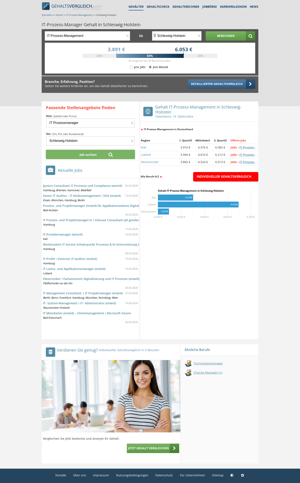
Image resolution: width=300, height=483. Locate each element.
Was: (61, 116)
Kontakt (60, 475)
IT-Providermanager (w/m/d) (62, 234)
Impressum (101, 475)
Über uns (79, 475)
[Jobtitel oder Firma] (90, 123)
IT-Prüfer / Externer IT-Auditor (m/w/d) (70, 259)
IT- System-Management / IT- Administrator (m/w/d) (79, 303)
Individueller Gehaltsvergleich (224, 176)
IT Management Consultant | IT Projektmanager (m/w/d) (83, 293)
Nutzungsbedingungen (132, 475)
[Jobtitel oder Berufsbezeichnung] (87, 36)
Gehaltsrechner (185, 7)
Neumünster (150, 162)
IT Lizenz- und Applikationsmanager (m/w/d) (74, 269)
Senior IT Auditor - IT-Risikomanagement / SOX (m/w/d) (82, 196)
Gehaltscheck (158, 7)
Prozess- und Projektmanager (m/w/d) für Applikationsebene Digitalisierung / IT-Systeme (106, 206)
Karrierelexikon (233, 7)
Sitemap (218, 475)
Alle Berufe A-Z (150, 176)
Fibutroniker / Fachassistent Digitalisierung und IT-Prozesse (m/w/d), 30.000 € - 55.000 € (105, 279)
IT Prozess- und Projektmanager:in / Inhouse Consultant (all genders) (92, 220)
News (254, 7)
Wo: (65, 134)
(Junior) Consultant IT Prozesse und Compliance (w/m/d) (82, 186)
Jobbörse (209, 7)
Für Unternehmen (192, 475)
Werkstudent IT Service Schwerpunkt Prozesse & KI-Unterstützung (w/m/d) (96, 244)
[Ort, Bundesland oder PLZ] (177, 36)
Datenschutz (164, 475)
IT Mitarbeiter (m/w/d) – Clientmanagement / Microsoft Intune (87, 313)
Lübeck (146, 155)
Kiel (143, 147)
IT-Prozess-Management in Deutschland (168, 129)
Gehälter (136, 7)
